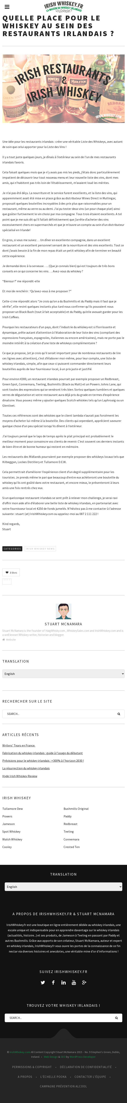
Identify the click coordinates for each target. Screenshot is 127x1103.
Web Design (51, 1056)
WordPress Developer (83, 1056)
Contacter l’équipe (90, 1077)
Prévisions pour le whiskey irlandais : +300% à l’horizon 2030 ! (43, 761)
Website (9, 639)
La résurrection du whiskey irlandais (26, 768)
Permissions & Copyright (32, 1067)
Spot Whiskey (11, 831)
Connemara (71, 839)
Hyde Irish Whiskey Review (19, 776)
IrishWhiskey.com (20, 1052)
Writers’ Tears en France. (18, 745)
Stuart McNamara (63, 624)
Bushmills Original (76, 809)
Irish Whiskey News (40, 548)
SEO (63, 1056)
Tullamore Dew (12, 809)
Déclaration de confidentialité (86, 1067)
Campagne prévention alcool (63, 1086)
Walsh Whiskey (12, 839)
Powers (7, 816)
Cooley (7, 847)
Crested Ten (72, 847)
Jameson (8, 824)
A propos (25, 1077)
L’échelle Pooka (53, 1077)
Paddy (67, 816)
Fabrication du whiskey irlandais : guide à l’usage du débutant (42, 753)
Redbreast (70, 824)
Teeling (69, 831)
